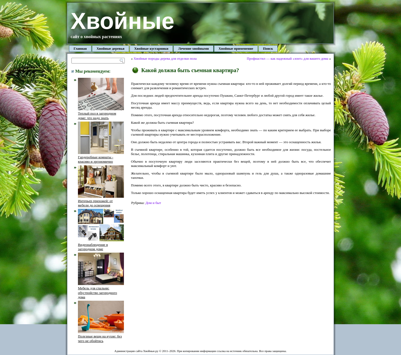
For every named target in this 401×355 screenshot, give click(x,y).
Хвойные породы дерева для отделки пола (165, 58)
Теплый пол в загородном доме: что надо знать (101, 113)
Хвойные (122, 21)
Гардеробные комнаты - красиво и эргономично (101, 157)
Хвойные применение (236, 48)
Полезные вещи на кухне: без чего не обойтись (101, 336)
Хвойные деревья (110, 48)
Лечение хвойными (193, 48)
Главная (80, 48)
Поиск (268, 48)
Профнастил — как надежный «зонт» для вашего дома (287, 58)
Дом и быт (153, 203)
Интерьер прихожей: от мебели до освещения (101, 201)
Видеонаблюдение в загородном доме (101, 244)
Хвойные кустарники (151, 48)
